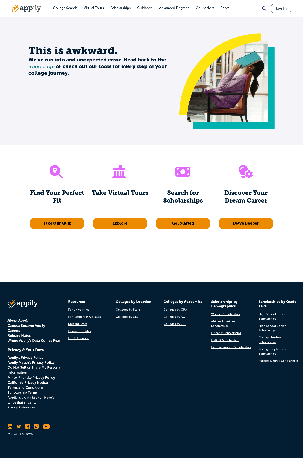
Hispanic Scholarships (226, 333)
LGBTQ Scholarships (225, 340)
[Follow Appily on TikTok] (36, 426)
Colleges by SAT (175, 324)
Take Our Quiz (57, 223)
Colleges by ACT (175, 316)
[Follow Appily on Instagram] (10, 426)
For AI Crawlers (78, 338)
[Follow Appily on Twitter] (18, 426)
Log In (281, 8)
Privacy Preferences (21, 407)
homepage (41, 66)
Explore (120, 223)
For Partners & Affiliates (84, 316)
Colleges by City (127, 316)
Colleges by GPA (175, 309)
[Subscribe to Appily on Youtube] (46, 426)
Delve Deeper (246, 223)
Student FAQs (77, 324)
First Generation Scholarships (231, 347)
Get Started (183, 223)
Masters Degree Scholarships (278, 360)
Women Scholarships (225, 314)
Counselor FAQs (79, 331)
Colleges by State (128, 309)
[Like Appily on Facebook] (27, 426)
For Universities (78, 309)
